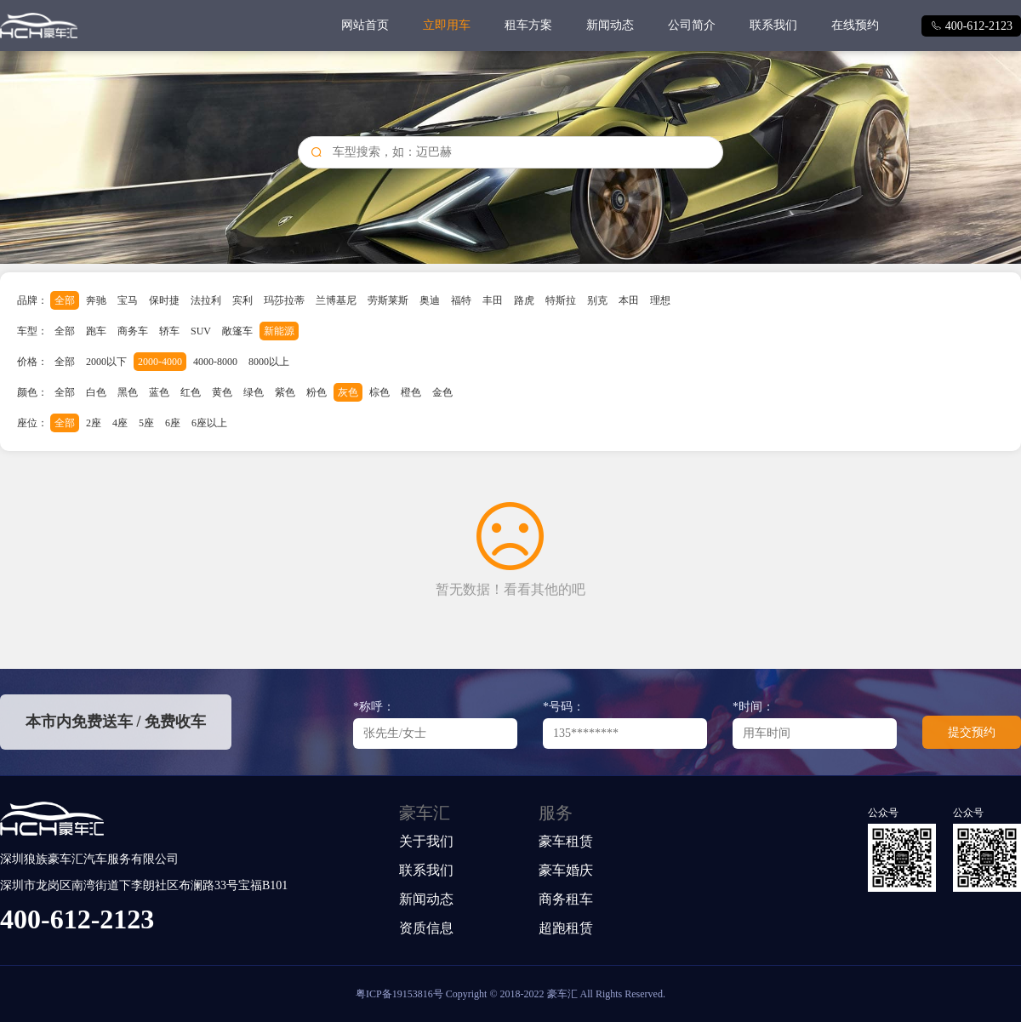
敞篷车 (237, 331)
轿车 (169, 331)
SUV (201, 331)
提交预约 (971, 732)
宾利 (242, 300)
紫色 (285, 392)
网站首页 (365, 25)
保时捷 (164, 300)
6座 (172, 423)
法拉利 (206, 300)
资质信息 (426, 928)
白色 (96, 392)
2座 (93, 423)
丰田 (492, 300)
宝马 (127, 300)
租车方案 (528, 25)
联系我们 (773, 25)
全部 (64, 300)
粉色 (316, 392)
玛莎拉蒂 (284, 300)
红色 (190, 392)
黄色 (222, 392)
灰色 (348, 392)
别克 (597, 300)
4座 (120, 423)
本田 (629, 300)
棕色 (379, 392)
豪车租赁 (566, 841)
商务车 (132, 331)
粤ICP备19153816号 (399, 994)
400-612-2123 (971, 26)
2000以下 (106, 362)
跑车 (96, 331)
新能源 (279, 331)
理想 (660, 300)
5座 (146, 423)
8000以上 (268, 362)
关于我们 (426, 841)
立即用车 (447, 25)
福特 (461, 300)
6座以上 (209, 423)
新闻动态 (610, 25)
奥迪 (429, 300)
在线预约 (855, 25)
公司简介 (692, 25)
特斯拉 (560, 300)
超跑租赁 (566, 928)
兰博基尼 (336, 300)
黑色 (127, 392)
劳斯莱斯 (388, 300)
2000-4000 (160, 362)
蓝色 (159, 392)
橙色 (411, 392)
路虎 (524, 300)
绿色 (253, 392)
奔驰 (96, 300)
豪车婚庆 (566, 870)
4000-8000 (215, 362)
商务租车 (566, 899)
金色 (442, 392)
